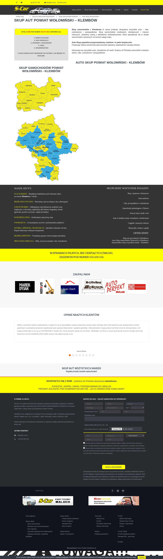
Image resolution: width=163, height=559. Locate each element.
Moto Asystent (66, 526)
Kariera (97, 531)
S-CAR (120, 516)
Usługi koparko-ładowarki (70, 518)
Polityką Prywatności (62, 557)
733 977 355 (35, 2)
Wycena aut (100, 518)
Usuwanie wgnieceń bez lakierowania (39, 531)
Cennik (99, 521)
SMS (29, 32)
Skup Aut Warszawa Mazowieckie (43, 16)
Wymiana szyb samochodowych (38, 526)
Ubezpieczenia (67, 523)
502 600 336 (96, 257)
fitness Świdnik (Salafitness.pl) (86, 548)
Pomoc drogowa (67, 521)
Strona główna (30, 516)
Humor (122, 526)
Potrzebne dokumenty (104, 523)
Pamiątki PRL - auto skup (126, 536)
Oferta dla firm (65, 531)
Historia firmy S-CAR (126, 521)
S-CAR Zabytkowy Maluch (126, 534)
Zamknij (141, 557)
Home (27, 16)
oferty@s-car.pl (23, 435)
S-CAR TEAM (122, 531)
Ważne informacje (102, 526)
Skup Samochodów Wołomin (68, 16)
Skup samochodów (33, 524)
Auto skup (98, 516)
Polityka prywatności (101, 534)
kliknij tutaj (105, 429)
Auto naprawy (32, 529)
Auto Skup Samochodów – (91, 16)
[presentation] (100, 459)
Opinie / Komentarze (67, 534)
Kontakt (120, 542)
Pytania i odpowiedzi (126, 523)
